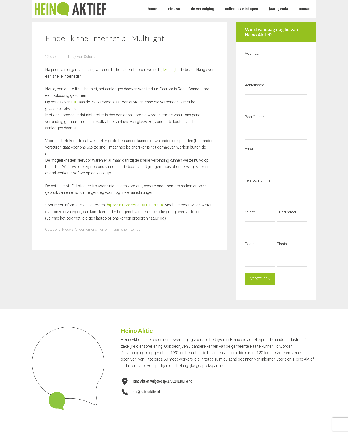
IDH (74, 101)
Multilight (171, 69)
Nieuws (67, 229)
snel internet (130, 229)
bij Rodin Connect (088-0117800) (135, 204)
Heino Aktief (70, 9)
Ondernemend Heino (91, 229)
